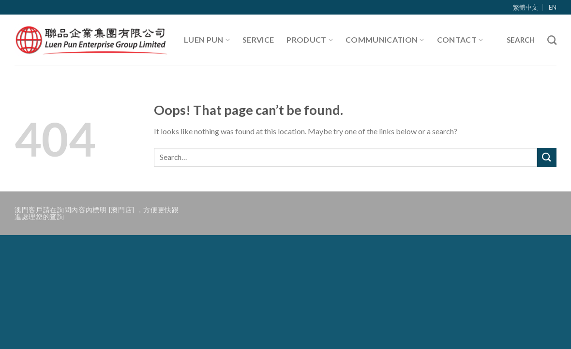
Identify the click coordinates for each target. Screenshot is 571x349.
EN (552, 7)
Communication (385, 40)
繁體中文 (525, 7)
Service (258, 39)
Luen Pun (207, 40)
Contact (460, 40)
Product (309, 40)
